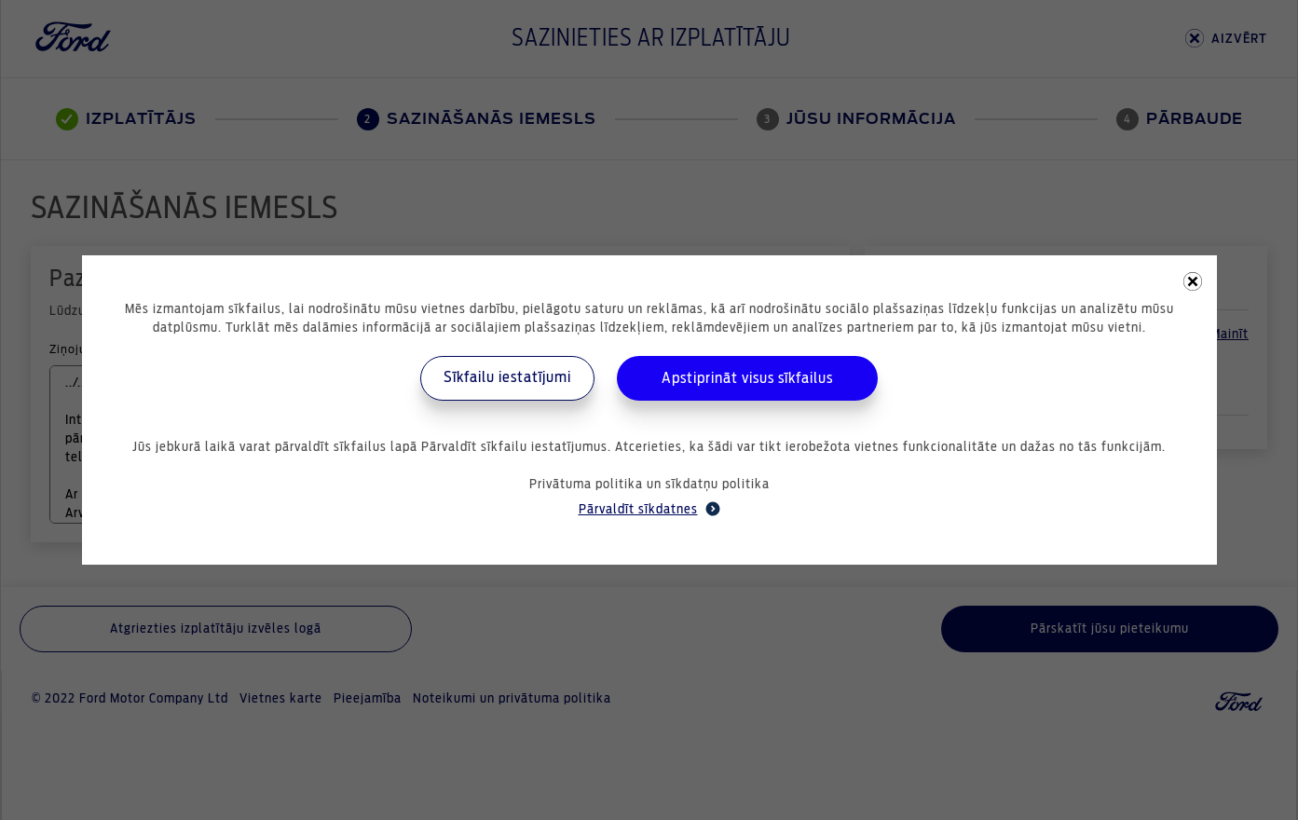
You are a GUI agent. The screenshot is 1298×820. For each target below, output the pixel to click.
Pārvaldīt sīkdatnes (649, 508)
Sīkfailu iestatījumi (507, 377)
